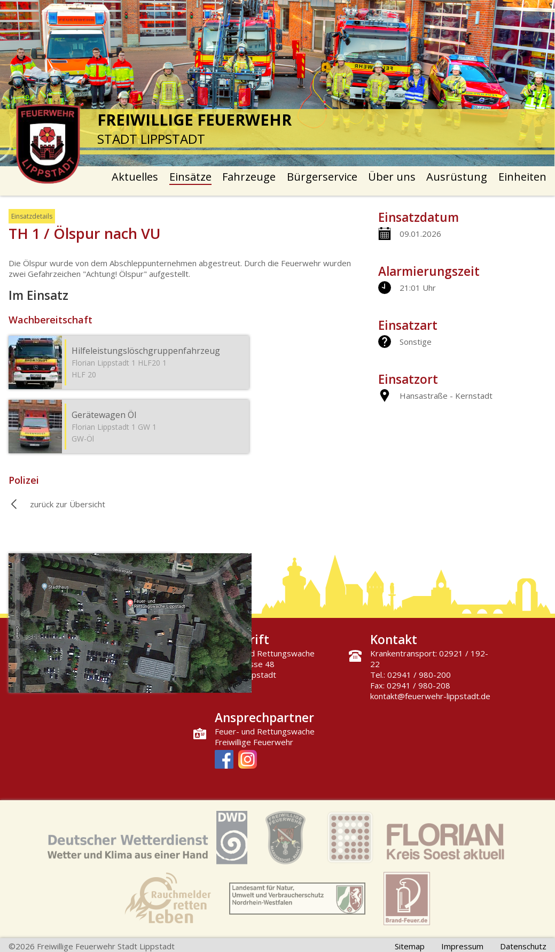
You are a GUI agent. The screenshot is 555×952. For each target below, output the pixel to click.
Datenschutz (523, 946)
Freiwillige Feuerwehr (254, 742)
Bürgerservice (322, 176)
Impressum (462, 946)
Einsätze (190, 176)
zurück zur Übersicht (67, 504)
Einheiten (522, 176)
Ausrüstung (456, 176)
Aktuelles (135, 176)
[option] (277, 83)
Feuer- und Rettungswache (265, 731)
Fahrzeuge (249, 176)
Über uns (392, 176)
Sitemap (410, 946)
